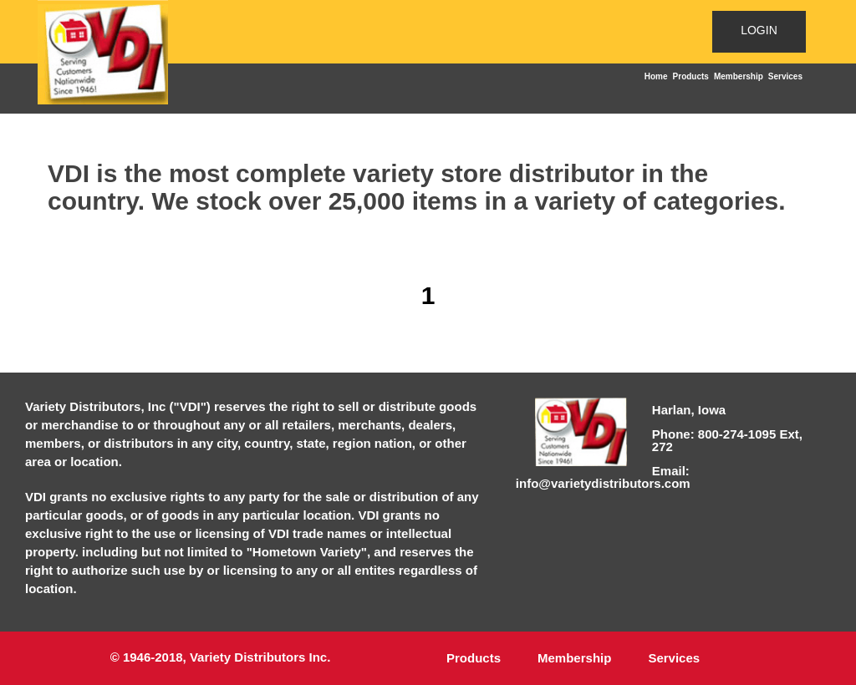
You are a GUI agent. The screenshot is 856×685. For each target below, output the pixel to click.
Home (656, 76)
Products (691, 76)
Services (785, 76)
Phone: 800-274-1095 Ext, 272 (727, 440)
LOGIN (759, 30)
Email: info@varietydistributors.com (603, 477)
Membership (738, 76)
